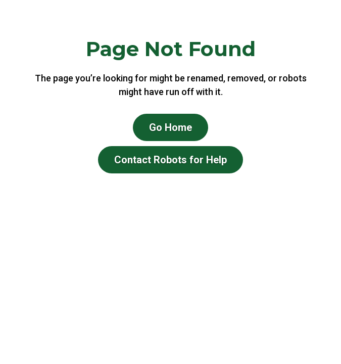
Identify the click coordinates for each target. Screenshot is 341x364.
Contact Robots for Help (170, 160)
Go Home (170, 127)
